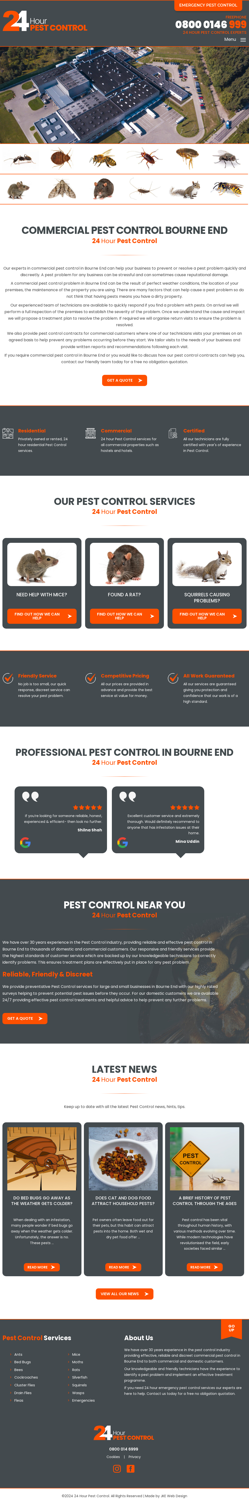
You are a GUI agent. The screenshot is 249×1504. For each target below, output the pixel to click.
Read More (37, 1267)
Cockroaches (26, 1377)
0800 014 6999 (124, 1449)
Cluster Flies (24, 1385)
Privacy (136, 1456)
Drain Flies (23, 1392)
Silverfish (79, 1377)
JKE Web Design (174, 1496)
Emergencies (83, 1400)
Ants (18, 1354)
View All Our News (120, 1294)
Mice (76, 1354)
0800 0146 (211, 25)
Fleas (18, 1400)
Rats (76, 1369)
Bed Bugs (22, 1362)
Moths (77, 1362)
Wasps (78, 1392)
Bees (18, 1369)
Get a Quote (120, 380)
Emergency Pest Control (209, 5)
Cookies (114, 1456)
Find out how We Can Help (37, 616)
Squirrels (79, 1385)
